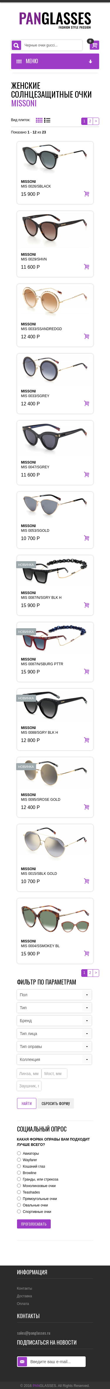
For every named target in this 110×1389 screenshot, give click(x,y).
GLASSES (44, 1386)
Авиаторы (31, 1153)
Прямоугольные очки (40, 1199)
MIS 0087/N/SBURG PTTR (42, 661)
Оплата (23, 1304)
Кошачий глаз (34, 1166)
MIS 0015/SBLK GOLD (39, 871)
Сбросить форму (56, 1103)
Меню (55, 61)
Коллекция (30, 1059)
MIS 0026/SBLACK (36, 184)
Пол (24, 994)
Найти (27, 1103)
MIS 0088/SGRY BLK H (39, 730)
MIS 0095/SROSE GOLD (40, 797)
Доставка (24, 1296)
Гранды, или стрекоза (40, 1179)
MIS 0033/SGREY (35, 393)
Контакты (24, 1288)
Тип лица (28, 1033)
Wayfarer (30, 1160)
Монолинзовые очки (39, 1186)
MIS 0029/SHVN (34, 257)
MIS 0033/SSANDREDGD (41, 326)
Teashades (31, 1192)
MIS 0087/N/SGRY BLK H (41, 595)
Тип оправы (31, 1046)
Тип (23, 1007)
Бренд (26, 1020)
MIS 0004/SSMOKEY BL (40, 943)
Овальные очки (35, 1205)
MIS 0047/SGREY (35, 464)
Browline (29, 1173)
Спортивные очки (37, 1212)
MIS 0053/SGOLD (35, 528)
